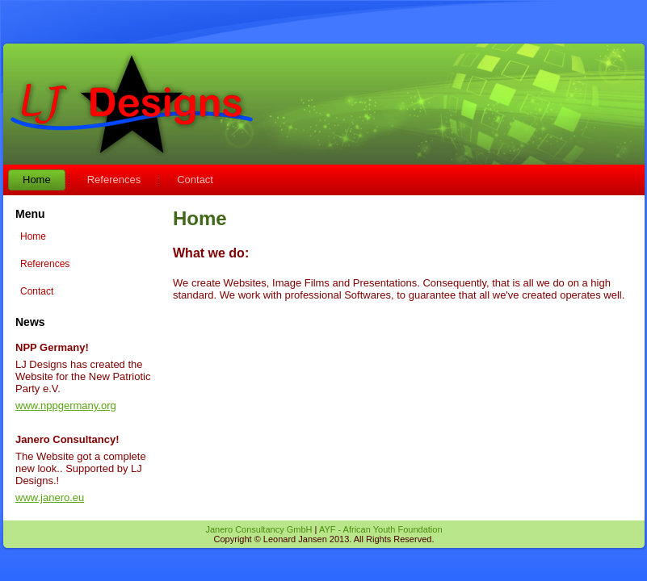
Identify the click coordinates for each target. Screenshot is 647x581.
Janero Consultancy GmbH (258, 529)
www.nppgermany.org (65, 405)
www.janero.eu (49, 497)
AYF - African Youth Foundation (381, 529)
